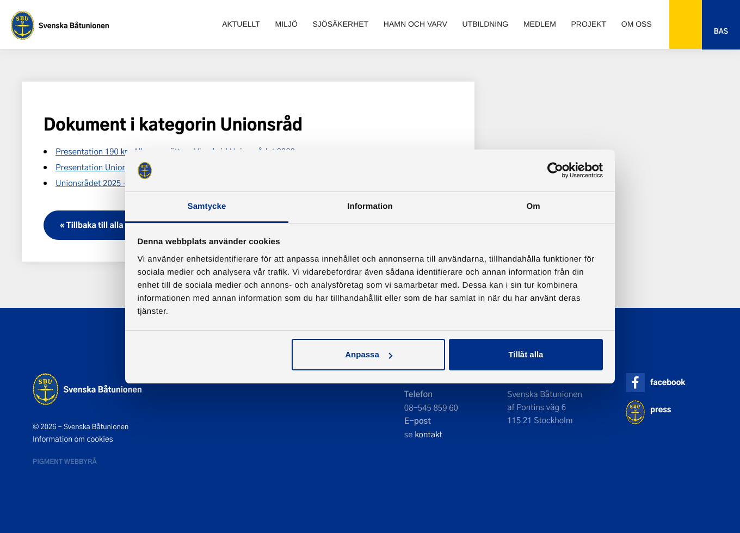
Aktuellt (241, 24)
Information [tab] (370, 206)
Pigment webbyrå (65, 461)
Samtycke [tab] (207, 206)
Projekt (589, 24)
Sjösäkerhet (340, 24)
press (660, 409)
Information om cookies (73, 438)
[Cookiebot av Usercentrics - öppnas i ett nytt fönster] (555, 171)
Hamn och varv (415, 24)
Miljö (286, 24)
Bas (721, 31)
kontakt (428, 434)
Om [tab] (533, 206)
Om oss (636, 24)
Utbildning (485, 24)
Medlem (539, 24)
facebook (667, 382)
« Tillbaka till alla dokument (111, 225)
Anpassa (368, 354)
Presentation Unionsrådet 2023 (112, 167)
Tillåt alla (525, 354)
